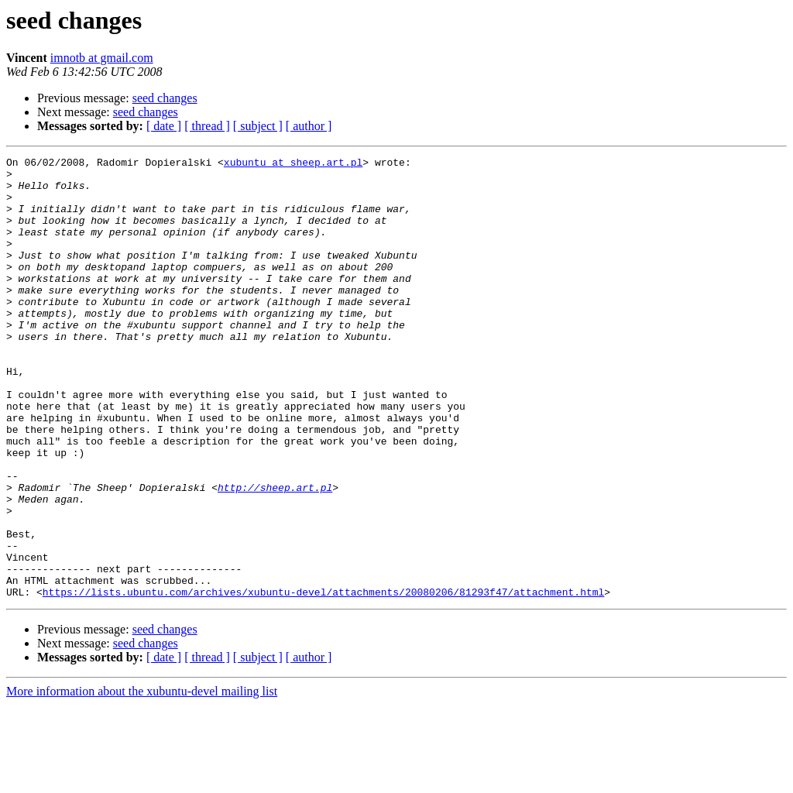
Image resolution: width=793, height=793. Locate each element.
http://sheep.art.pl (275, 554)
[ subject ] (258, 125)
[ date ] (163, 125)
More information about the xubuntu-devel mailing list (141, 779)
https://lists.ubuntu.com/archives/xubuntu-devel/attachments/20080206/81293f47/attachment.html (323, 680)
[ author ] (309, 125)
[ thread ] (207, 125)
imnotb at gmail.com (101, 57)
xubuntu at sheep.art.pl (293, 164)
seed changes (164, 98)
